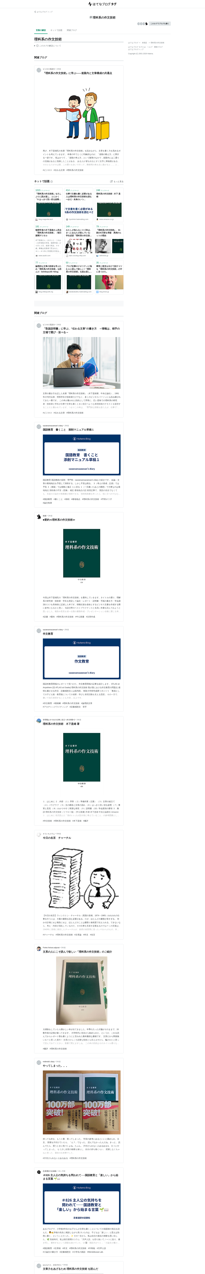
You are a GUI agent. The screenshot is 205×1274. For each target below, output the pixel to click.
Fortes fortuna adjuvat (51, 948)
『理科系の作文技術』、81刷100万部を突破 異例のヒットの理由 (108, 233)
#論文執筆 (47, 503)
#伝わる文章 (59, 170)
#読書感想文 (65, 1252)
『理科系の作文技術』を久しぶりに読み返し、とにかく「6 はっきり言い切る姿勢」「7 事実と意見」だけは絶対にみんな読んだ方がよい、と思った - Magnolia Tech (48, 197)
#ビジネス (47, 170)
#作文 (85, 935)
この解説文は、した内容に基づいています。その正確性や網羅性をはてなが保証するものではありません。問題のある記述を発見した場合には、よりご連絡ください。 (47, 46)
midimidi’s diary (49, 1062)
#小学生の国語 (79, 1252)
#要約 (52, 617)
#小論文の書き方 (50, 1252)
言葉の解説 (41, 30)
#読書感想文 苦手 (78, 707)
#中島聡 (91, 1248)
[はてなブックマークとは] (51, 181)
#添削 (67, 499)
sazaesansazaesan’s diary (53, 426)
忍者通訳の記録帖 (50, 1171)
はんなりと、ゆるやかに (52, 1265)
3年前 (79, 720)
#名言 (92, 935)
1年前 (59, 69)
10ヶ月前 (61, 1171)
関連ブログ (72, 30)
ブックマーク (42, 190)
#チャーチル (48, 935)
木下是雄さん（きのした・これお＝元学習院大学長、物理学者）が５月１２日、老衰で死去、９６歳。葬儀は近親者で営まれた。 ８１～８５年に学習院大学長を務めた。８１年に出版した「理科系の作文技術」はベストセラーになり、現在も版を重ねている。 (48, 246)
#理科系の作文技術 (75, 170)
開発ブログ (158, 47)
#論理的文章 (86, 703)
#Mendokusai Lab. (95, 1252)
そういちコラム (49, 834)
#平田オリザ (106, 499)
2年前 (67, 426)
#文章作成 (90, 617)
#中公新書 (79, 617)
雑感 (44, 516)
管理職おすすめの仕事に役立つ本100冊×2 (59, 720)
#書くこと (58, 499)
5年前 (59, 834)
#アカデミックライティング (55, 707)
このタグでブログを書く (159, 24)
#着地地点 (75, 499)
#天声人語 (101, 1248)
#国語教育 (47, 499)
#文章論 (78, 935)
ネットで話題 (56, 30)
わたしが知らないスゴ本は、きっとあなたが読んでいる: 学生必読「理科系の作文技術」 (79, 233)
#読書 (45, 617)
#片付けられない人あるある (55, 1158)
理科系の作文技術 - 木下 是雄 (108, 195)
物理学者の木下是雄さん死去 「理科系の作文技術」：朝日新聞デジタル (48, 233)
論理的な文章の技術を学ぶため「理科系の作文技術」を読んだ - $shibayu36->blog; (48, 269)
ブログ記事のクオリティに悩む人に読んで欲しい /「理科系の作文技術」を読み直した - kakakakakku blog (79, 269)
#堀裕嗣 (57, 703)
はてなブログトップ (136, 49)
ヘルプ (149, 47)
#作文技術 (47, 821)
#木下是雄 (77, 821)
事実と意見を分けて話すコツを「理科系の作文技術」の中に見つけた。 (109, 269)
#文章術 (57, 1248)
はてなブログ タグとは (137, 47)
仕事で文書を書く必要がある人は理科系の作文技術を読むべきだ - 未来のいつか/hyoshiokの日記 (79, 197)
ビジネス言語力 (49, 69)
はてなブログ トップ (43, 12)
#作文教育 (47, 703)
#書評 (85, 821)
